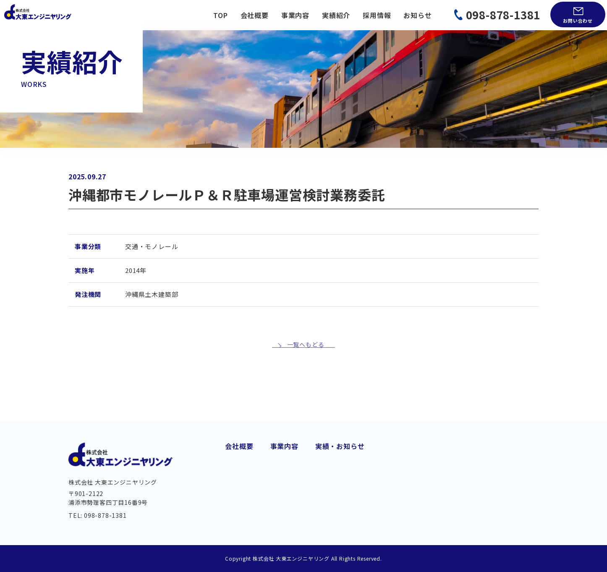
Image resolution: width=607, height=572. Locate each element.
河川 (277, 515)
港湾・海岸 (358, 451)
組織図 (235, 492)
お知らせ (417, 15)
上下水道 (284, 476)
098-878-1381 (503, 14)
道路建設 (284, 451)
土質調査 (355, 489)
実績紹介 (336, 15)
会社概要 (255, 15)
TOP (220, 15)
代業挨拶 (239, 451)
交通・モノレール (298, 464)
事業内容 (295, 15)
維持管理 (284, 502)
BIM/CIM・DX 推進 (371, 502)
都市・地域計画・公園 (376, 464)
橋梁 (277, 489)
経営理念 (239, 478)
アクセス (239, 505)
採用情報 (377, 15)
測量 (348, 476)
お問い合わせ (578, 20)
